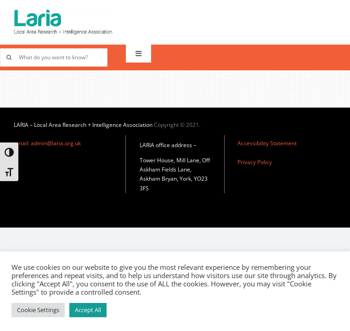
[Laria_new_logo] (63, 12)
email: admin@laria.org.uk (47, 143)
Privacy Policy (254, 162)
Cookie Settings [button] (38, 310)
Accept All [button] (88, 310)
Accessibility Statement (267, 143)
